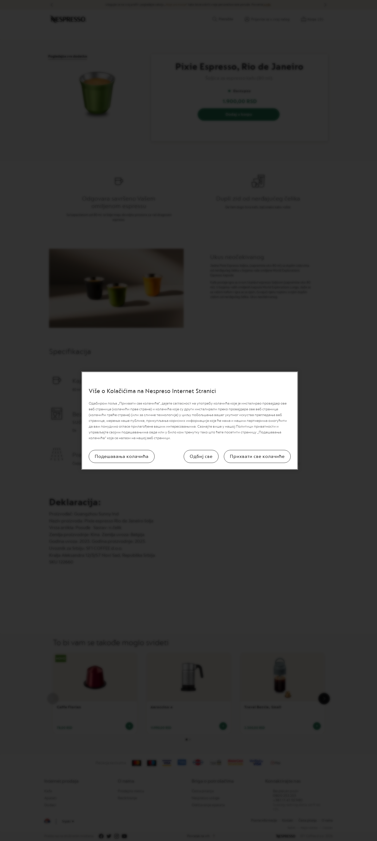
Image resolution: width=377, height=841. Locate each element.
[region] (190, 421)
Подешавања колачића (122, 456)
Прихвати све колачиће (257, 456)
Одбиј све (201, 456)
